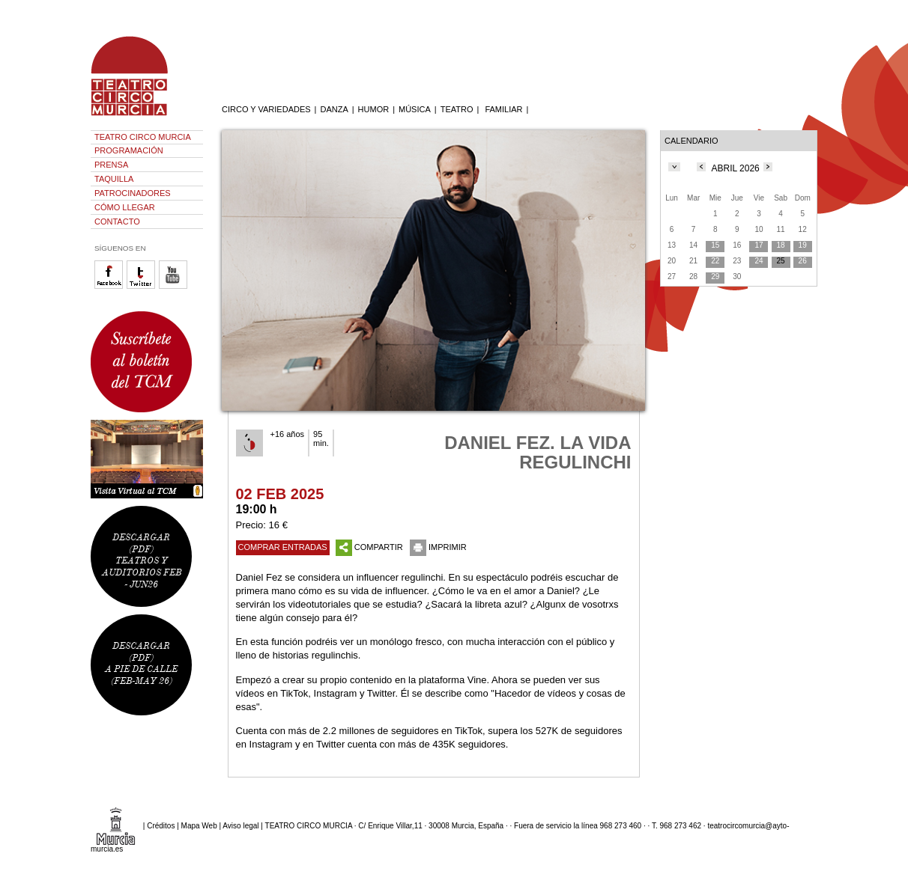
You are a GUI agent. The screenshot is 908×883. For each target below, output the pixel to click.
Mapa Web (199, 826)
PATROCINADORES (132, 193)
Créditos (161, 826)
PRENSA (111, 164)
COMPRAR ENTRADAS (282, 547)
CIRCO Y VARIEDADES (266, 109)
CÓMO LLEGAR (124, 207)
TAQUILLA (113, 178)
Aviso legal (240, 826)
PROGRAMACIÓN (128, 150)
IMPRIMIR (438, 547)
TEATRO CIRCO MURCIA (142, 136)
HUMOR (374, 109)
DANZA (334, 109)
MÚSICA (415, 109)
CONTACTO (117, 221)
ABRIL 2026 (736, 168)
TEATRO (457, 109)
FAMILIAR (503, 109)
